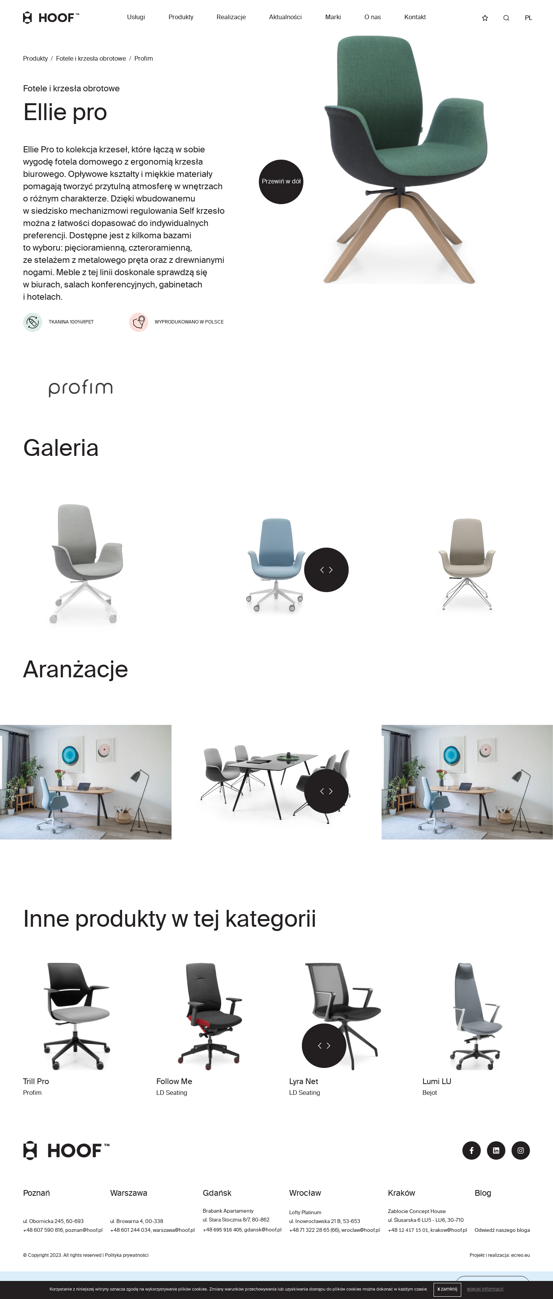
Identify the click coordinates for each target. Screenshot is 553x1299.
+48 (208, 1230)
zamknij (447, 1289)
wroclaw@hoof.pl (360, 1230)
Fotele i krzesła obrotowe (91, 59)
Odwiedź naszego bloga (502, 1230)
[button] (315, 570)
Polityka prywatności (127, 1255)
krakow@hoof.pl (448, 1230)
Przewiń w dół (281, 182)
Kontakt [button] (415, 18)
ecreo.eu (520, 1255)
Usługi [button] (136, 18)
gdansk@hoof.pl (262, 1230)
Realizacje (231, 18)
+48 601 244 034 (130, 1230)
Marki (333, 18)
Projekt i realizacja (489, 1255)
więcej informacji (485, 1289)
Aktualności (285, 18)
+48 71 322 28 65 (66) (314, 1230)
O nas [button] (372, 18)
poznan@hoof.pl (84, 1230)
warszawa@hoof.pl (174, 1230)
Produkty (181, 18)
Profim (143, 59)
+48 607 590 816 (43, 1230)
